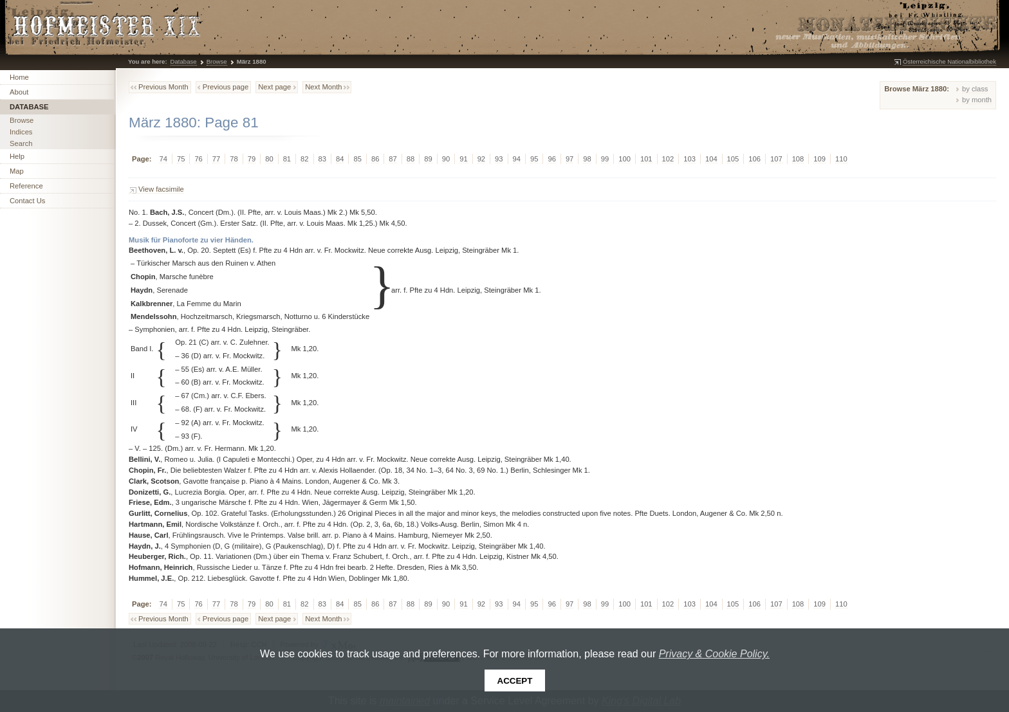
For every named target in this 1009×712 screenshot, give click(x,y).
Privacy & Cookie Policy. (714, 653)
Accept (515, 681)
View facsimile (161, 189)
